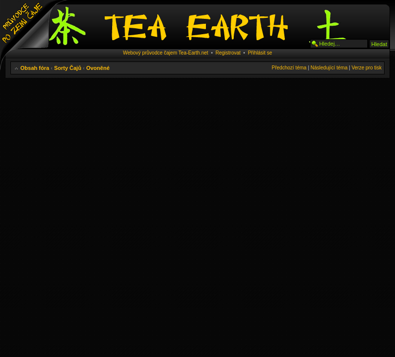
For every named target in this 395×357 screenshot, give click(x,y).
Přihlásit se (260, 53)
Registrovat (228, 53)
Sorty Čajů (67, 68)
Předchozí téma (289, 67)
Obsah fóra (34, 68)
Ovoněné (98, 68)
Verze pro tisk (366, 67)
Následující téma (329, 67)
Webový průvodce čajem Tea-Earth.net (165, 53)
